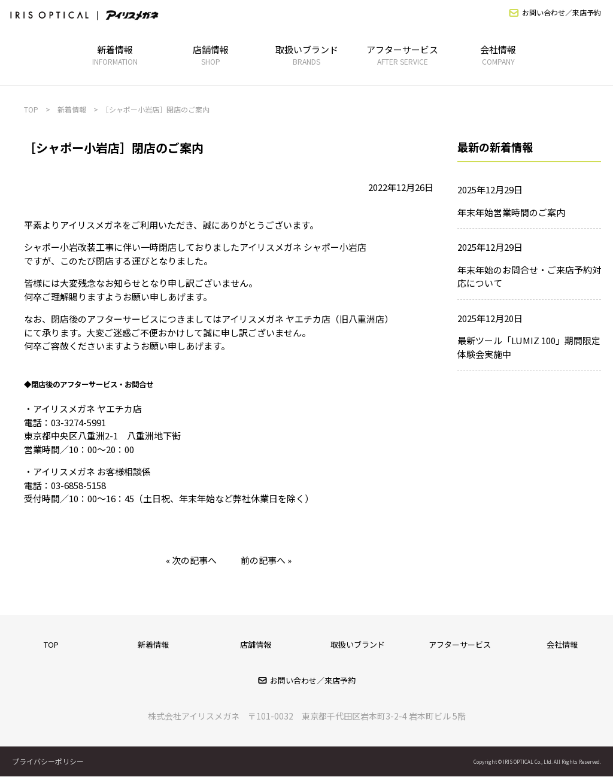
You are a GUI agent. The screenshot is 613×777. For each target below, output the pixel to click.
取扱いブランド (306, 54)
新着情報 (115, 54)
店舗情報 (211, 54)
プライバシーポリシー (48, 761)
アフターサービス (402, 54)
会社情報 (498, 54)
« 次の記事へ (191, 560)
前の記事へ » (266, 560)
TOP (51, 644)
